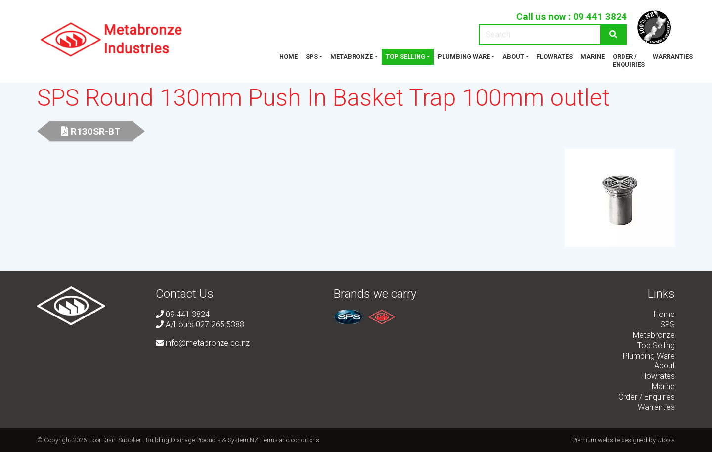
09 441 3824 (600, 16)
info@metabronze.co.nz (203, 343)
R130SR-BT (91, 131)
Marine (592, 56)
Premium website (596, 440)
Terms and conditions (290, 440)
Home (288, 56)
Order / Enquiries (629, 60)
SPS (312, 56)
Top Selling (405, 56)
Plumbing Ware (464, 56)
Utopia (666, 440)
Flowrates (554, 56)
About (513, 56)
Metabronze (351, 56)
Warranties (673, 56)
